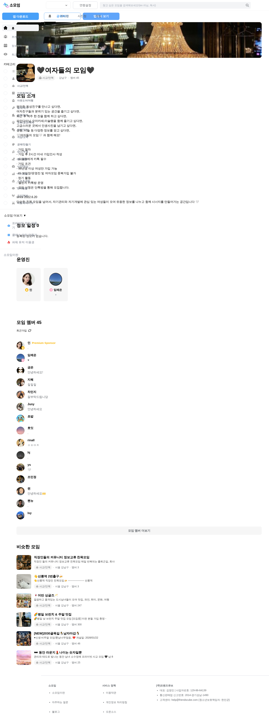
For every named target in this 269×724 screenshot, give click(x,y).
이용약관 (111, 692)
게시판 (69, 16)
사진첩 (86, 16)
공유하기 (204, 16)
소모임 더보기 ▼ (15, 215)
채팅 (103, 16)
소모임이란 (58, 692)
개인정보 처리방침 (116, 702)
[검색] (247, 5)
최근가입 (55, 330)
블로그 (56, 711)
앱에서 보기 (243, 16)
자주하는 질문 (60, 702)
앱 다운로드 (20, 16)
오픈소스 (111, 711)
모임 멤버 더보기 (155, 530)
